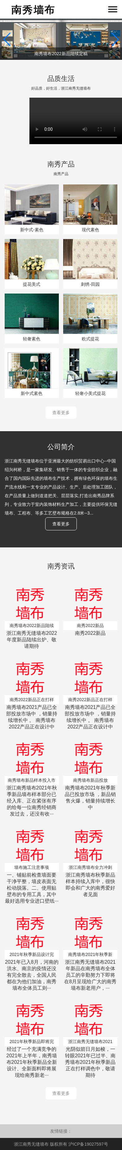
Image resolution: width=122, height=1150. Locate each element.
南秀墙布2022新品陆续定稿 (60, 53)
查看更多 (61, 412)
